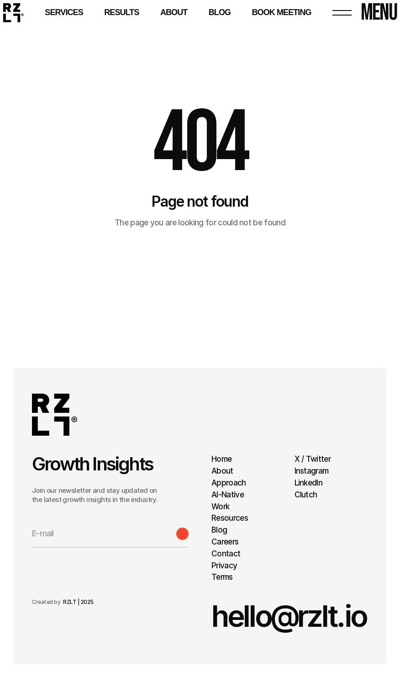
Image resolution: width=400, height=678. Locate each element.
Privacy (224, 565)
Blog (219, 529)
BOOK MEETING (281, 12)
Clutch (306, 494)
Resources (229, 518)
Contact (225, 553)
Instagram (312, 470)
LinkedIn (309, 482)
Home (221, 459)
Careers (224, 541)
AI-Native (227, 494)
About (174, 12)
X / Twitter (313, 459)
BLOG (220, 12)
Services (64, 12)
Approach (228, 482)
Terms (223, 577)
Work (220, 506)
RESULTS (121, 12)
